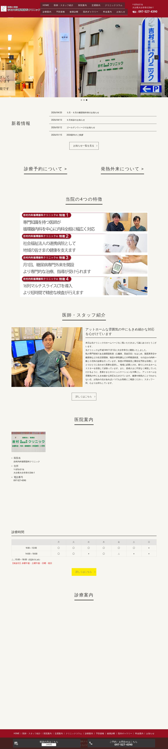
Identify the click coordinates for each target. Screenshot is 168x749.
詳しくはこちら (84, 396)
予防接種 (86, 8)
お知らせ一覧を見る (83, 145)
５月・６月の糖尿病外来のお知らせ (83, 112)
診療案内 (71, 8)
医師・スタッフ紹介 (65, 4)
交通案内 (100, 4)
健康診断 (100, 8)
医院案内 (86, 4)
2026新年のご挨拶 (75, 135)
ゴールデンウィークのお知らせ (81, 127)
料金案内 (69, 13)
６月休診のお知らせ (76, 120)
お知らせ (84, 13)
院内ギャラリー (51, 13)
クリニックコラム (52, 8)
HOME (46, 4)
